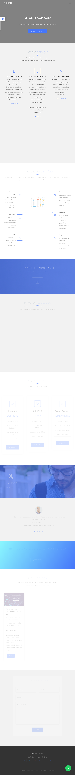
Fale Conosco (37, 31)
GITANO (8, 3)
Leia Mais (14, 103)
